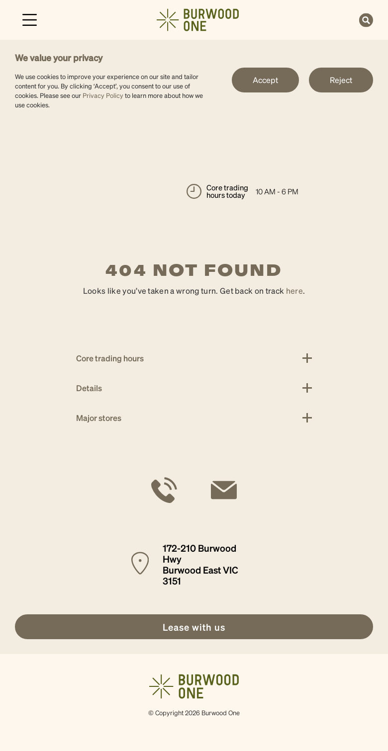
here (294, 290)
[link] (198, 18)
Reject (341, 80)
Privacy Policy (103, 95)
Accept (265, 80)
